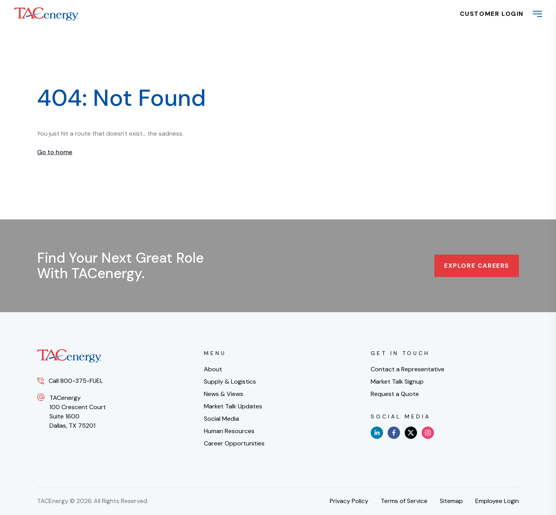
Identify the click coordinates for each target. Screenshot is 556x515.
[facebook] (394, 433)
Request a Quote (395, 394)
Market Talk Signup (397, 381)
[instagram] (428, 433)
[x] (411, 433)
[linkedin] (377, 433)
